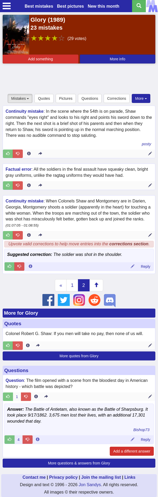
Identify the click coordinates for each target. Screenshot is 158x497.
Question (15, 380)
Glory (38, 19)
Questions (89, 98)
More (141, 98)
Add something (40, 59)
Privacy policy (63, 477)
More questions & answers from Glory (79, 463)
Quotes (44, 98)
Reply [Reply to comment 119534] (145, 266)
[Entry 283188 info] (28, 345)
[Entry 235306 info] (29, 235)
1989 (56, 19)
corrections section (128, 244)
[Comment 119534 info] (30, 266)
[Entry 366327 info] (29, 185)
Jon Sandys (90, 484)
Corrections (116, 98)
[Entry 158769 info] (29, 154)
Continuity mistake (24, 111)
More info (117, 59)
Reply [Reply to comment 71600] (145, 439)
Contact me (34, 477)
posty (146, 144)
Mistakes (20, 98)
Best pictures (70, 6)
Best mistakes (39, 6)
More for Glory (21, 313)
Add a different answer (131, 451)
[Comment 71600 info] (38, 439)
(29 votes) (76, 38)
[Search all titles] (139, 6)
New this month (103, 6)
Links (129, 477)
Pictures (66, 98)
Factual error (19, 169)
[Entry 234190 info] (36, 396)
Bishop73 (141, 430)
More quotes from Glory (78, 356)
